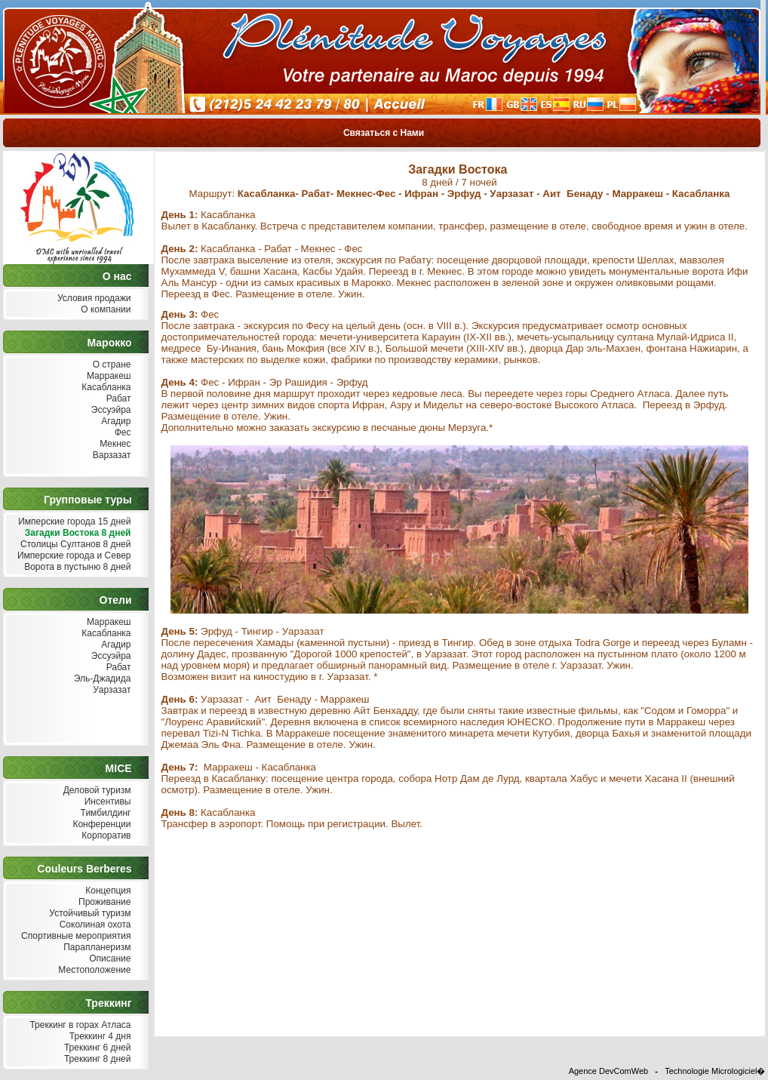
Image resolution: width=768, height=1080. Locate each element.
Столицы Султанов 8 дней (74, 544)
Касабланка (104, 387)
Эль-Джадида (100, 679)
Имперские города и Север (72, 556)
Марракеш (107, 376)
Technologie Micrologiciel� (715, 1070)
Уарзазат (110, 690)
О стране (110, 365)
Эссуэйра (109, 410)
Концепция (106, 891)
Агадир (114, 421)
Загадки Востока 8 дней (76, 533)
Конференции (100, 824)
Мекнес (114, 444)
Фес (121, 432)
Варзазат (110, 455)
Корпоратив (104, 836)
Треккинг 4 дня (98, 1036)
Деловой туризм (95, 790)
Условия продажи (92, 298)
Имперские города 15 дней (73, 522)
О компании (104, 309)
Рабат (117, 399)
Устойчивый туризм (88, 913)
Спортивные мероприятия (74, 936)
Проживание (103, 902)
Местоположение (93, 970)
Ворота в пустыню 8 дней (76, 567)
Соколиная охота (93, 925)
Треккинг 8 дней (96, 1059)
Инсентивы (106, 802)
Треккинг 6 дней (96, 1048)
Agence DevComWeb (609, 1070)
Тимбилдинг (104, 813)
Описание (108, 959)
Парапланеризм (95, 947)
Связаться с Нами (384, 133)
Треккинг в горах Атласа (78, 1025)
